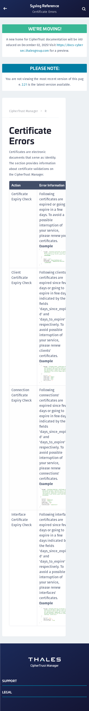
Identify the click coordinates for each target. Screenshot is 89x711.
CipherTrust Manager (23, 111)
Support (9, 680)
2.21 (24, 84)
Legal (7, 692)
